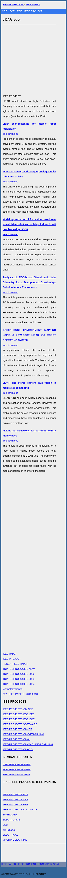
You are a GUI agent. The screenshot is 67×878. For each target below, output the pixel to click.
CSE (5, 11)
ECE (12, 11)
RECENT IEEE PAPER (15, 663)
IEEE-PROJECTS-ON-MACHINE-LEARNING (28, 744)
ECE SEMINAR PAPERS (16, 769)
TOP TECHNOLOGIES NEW (19, 668)
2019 (29, 694)
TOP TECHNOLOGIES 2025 (18, 678)
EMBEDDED (10, 814)
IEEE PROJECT (33, 11)
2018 (35, 694)
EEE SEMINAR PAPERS (16, 774)
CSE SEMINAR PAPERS (16, 764)
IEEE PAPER (33, 4)
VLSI (5, 824)
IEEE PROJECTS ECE (15, 794)
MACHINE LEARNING (15, 839)
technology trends (12, 689)
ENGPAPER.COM (48, 864)
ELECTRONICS (11, 819)
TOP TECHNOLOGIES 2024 (18, 683)
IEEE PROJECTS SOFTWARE (20, 724)
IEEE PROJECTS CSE (15, 799)
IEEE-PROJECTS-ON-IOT (17, 729)
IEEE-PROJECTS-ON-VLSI (18, 749)
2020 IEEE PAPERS (14, 694)
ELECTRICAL (10, 834)
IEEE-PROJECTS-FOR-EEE (18, 714)
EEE (20, 11)
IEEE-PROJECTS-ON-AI (16, 739)
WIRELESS (9, 829)
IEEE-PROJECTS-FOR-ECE (19, 719)
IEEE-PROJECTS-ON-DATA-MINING (23, 734)
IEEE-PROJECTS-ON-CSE (18, 709)
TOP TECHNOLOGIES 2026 (18, 673)
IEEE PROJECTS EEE (15, 804)
